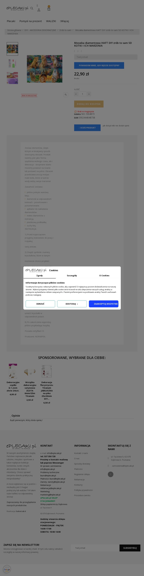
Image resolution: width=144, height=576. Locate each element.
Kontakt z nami (81, 453)
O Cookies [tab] (104, 275)
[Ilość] (82, 94)
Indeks (77, 114)
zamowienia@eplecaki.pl (123, 465)
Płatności (78, 469)
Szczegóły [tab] (72, 275)
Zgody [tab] (39, 275)
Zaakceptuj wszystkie (106, 303)
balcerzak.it (21, 511)
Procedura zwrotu (82, 495)
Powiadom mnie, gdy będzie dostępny (99, 65)
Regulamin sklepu (82, 474)
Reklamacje (79, 479)
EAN (76, 118)
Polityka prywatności (83, 490)
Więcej (64, 21)
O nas (76, 458)
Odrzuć (40, 303)
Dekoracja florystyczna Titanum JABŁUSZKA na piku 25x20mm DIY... (47, 390)
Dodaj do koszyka (89, 104)
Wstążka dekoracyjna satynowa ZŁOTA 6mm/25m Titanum (30, 389)
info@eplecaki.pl (54, 453)
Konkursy (78, 484)
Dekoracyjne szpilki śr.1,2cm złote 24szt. (13, 386)
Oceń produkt (87, 127)
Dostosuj (72, 303)
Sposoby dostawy (82, 463)
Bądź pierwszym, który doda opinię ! (26, 420)
